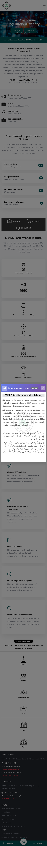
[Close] (43, 388)
